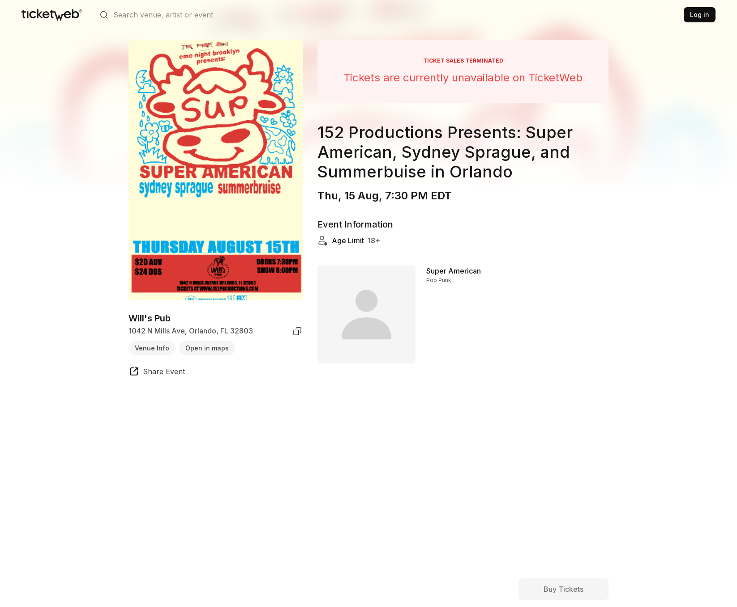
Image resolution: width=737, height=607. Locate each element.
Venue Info (152, 348)
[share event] (157, 372)
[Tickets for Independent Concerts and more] (51, 15)
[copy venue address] (297, 331)
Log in (699, 14)
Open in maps (207, 348)
